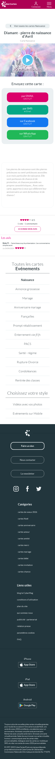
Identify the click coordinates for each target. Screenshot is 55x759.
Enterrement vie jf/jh (27, 334)
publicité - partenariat (27, 619)
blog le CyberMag (25, 593)
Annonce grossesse (27, 289)
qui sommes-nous (25, 613)
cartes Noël (23, 518)
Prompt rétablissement (27, 325)
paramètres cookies (26, 633)
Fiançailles (27, 316)
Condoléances (28, 371)
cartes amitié (23, 538)
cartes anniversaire (26, 525)
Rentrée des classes (27, 380)
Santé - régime (28, 353)
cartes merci (23, 545)
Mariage (27, 298)
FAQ (19, 639)
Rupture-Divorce (27, 362)
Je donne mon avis (27, 229)
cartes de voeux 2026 (27, 512)
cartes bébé (23, 558)
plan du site (22, 606)
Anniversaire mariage (27, 307)
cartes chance (24, 572)
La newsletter (27, 473)
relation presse (24, 626)
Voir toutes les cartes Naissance (27, 26)
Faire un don (27, 446)
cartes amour (24, 532)
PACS (27, 343)
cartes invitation (25, 565)
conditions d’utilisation (27, 599)
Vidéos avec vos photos (27, 404)
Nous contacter (27, 460)
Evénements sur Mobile (27, 413)
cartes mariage (24, 552)
